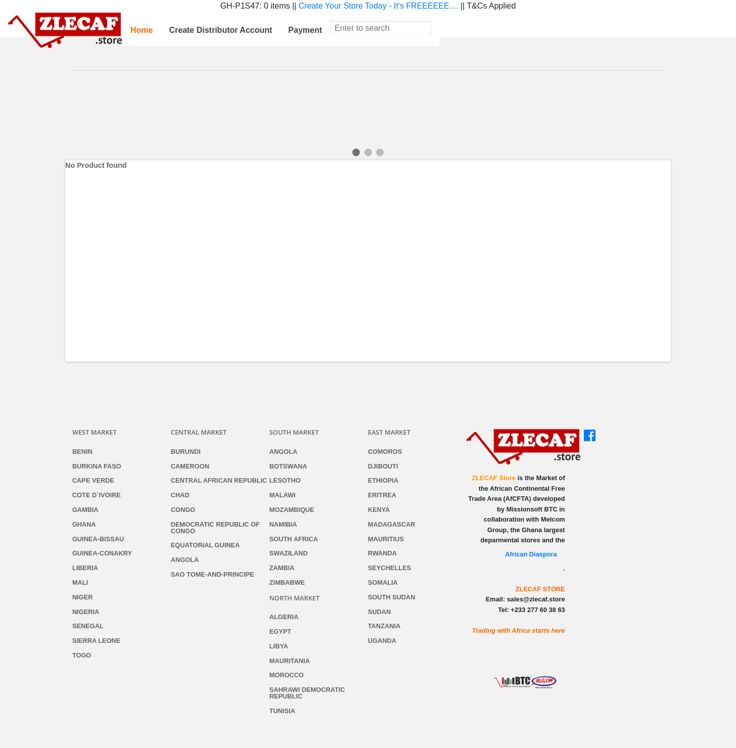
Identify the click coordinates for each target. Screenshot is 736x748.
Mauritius (386, 539)
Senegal (88, 626)
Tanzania (384, 626)
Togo (81, 655)
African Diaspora (531, 554)
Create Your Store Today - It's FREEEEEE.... (378, 6)
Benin (82, 452)
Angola (185, 560)
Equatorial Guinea (205, 545)
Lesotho (285, 481)
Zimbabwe (287, 583)
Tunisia (282, 711)
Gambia (85, 510)
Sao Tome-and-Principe (212, 575)
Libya (278, 646)
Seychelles (389, 568)
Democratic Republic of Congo (215, 528)
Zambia (282, 568)
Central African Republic (219, 481)
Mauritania (289, 661)
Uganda (382, 641)
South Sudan (392, 597)
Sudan (379, 612)
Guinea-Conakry (102, 553)
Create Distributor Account (220, 30)
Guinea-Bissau (98, 539)
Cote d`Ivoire (96, 495)
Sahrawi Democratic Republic (307, 693)
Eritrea (382, 495)
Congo (183, 510)
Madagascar (392, 525)
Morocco (286, 675)
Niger (82, 597)
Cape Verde (93, 481)
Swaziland (288, 553)
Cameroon (190, 466)
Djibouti (383, 466)
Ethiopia (383, 481)
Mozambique (291, 510)
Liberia (85, 568)
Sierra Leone (96, 641)
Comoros (385, 452)
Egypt (280, 632)
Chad (180, 495)
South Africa (293, 539)
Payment (305, 30)
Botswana (288, 466)
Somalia (383, 583)
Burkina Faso (96, 466)
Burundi (186, 452)
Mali (80, 583)
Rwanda (382, 553)
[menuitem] (141, 30)
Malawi (282, 495)
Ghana (84, 525)
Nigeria (85, 612)
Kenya (379, 510)
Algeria (284, 617)
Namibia (283, 525)
